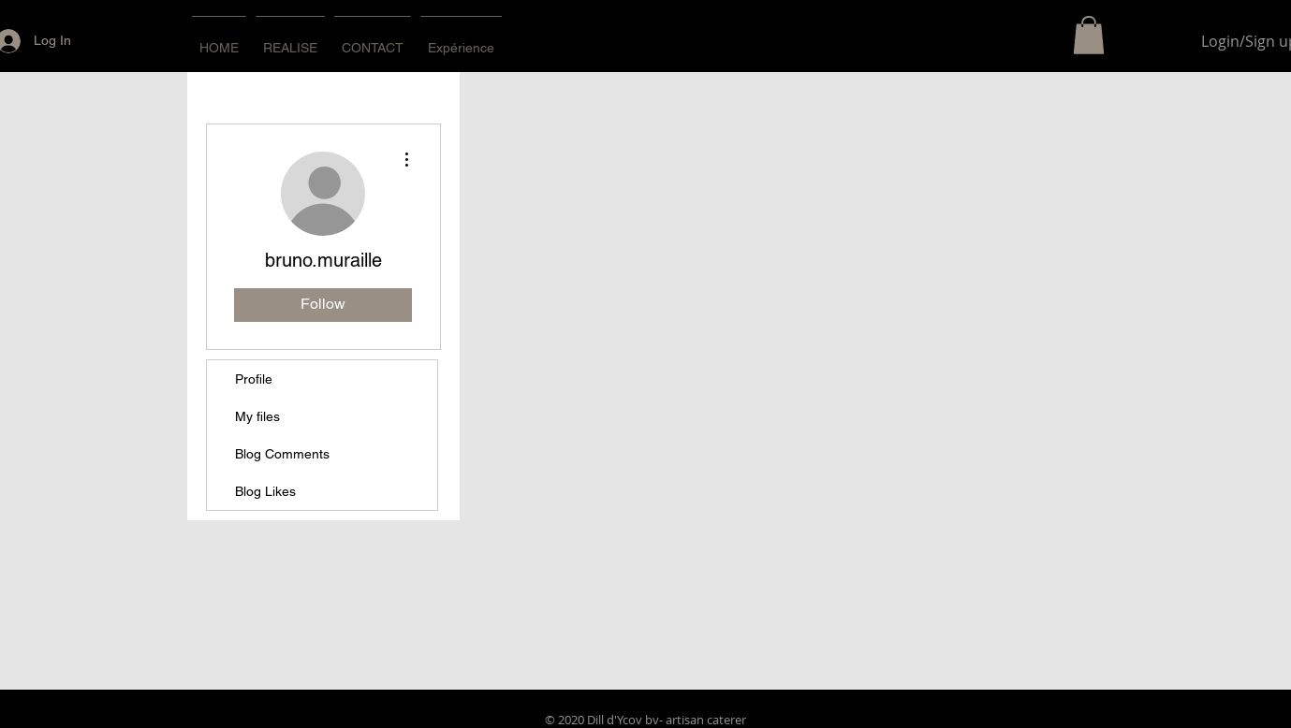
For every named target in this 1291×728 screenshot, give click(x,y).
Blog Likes (265, 491)
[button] (1089, 35)
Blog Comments (282, 453)
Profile (253, 378)
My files (257, 416)
